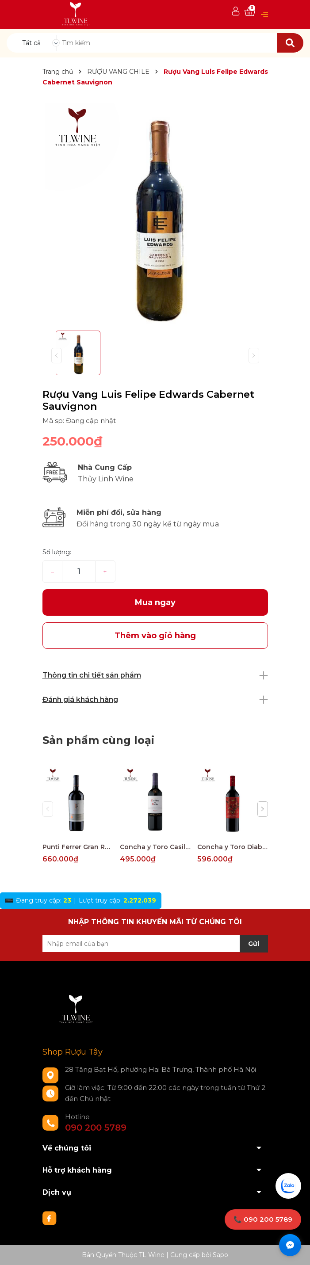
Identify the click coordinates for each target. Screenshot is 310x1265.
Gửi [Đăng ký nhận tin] (253, 944)
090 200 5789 (95, 1127)
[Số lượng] (78, 571)
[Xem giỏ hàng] (250, 11)
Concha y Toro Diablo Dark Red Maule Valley (232, 847)
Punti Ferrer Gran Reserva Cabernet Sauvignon (77, 847)
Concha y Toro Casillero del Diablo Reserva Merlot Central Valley (155, 847)
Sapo (220, 1255)
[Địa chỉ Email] (155, 943)
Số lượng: (56, 552)
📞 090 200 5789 (262, 1219)
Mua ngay (155, 602)
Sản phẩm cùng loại (98, 740)
